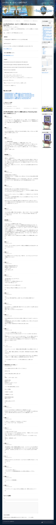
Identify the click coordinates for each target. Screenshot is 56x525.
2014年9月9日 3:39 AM (8, 263)
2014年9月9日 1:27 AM (8, 253)
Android (8, 106)
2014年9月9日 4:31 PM (8, 429)
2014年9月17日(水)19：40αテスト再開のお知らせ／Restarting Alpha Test (47, 34)
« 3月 (42, 66)
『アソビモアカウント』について (29, 17)
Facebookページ (20, 17)
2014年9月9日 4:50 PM (8, 444)
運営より (11, 106)
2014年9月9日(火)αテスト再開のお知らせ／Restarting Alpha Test (18, 98)
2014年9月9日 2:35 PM (8, 407)
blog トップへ (6, 17)
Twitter (15, 17)
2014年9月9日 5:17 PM (8, 457)
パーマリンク (15, 106)
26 (42, 65)
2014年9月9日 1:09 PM (8, 366)
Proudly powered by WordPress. (47, 522)
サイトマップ (48, 17)
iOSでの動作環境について (8, 55)
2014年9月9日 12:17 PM (8, 330)
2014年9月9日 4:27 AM (8, 276)
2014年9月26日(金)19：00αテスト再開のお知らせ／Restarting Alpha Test (19, 94)
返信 (5, 134)
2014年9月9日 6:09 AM (8, 294)
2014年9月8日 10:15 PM (8, 139)
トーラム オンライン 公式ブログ (14, 2)
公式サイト (11, 17)
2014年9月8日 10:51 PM (8, 186)
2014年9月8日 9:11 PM (8, 117)
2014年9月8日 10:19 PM (8, 172)
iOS (43, 49)
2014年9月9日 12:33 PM (8, 346)
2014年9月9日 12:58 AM (8, 243)
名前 (4, 498)
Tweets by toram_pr (44, 72)
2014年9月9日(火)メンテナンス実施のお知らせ (31, 108)
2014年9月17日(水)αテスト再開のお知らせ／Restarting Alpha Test (18, 97)
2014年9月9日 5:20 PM (8, 477)
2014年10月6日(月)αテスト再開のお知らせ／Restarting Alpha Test (18, 93)
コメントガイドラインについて (40, 17)
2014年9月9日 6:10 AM (8, 304)
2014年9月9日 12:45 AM (8, 221)
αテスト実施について (7, 48)
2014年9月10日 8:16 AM (8, 486)
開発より (44, 53)
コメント (4, 501)
